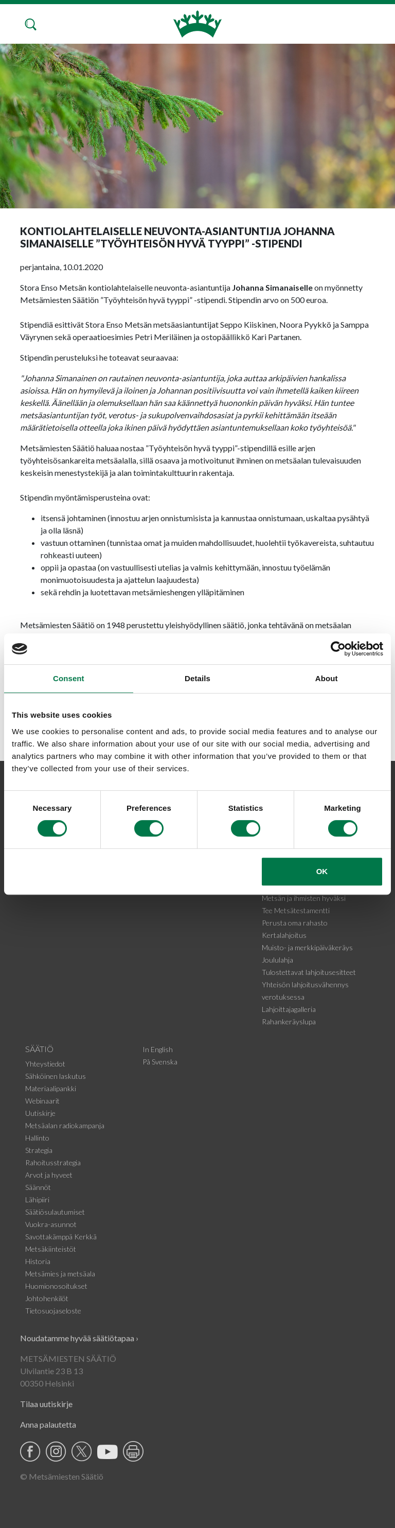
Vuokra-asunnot (51, 1224)
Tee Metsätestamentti (296, 910)
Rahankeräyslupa (289, 1021)
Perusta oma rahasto (295, 922)
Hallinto (37, 1137)
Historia (37, 1261)
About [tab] (326, 678)
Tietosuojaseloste (53, 1310)
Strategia (38, 1150)
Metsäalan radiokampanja (64, 1125)
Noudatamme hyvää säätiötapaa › (79, 1338)
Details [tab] (197, 678)
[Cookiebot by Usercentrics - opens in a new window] (338, 648)
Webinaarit (42, 1100)
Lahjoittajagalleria (289, 1009)
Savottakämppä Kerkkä (61, 1236)
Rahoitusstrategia (53, 1162)
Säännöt (38, 1187)
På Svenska (159, 1061)
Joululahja (277, 959)
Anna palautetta (48, 1424)
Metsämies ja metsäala (60, 1273)
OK (322, 871)
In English (157, 1049)
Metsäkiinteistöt (50, 1249)
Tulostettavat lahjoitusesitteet (309, 972)
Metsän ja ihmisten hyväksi (304, 898)
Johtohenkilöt (46, 1298)
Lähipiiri (37, 1199)
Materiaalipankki (50, 1088)
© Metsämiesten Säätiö (61, 1476)
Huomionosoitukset (56, 1286)
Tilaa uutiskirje (46, 1404)
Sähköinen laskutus (55, 1076)
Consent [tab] (68, 678)
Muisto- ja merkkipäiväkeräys (307, 947)
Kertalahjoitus (284, 935)
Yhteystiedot (45, 1063)
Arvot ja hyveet (49, 1174)
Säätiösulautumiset (55, 1211)
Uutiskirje (40, 1113)
